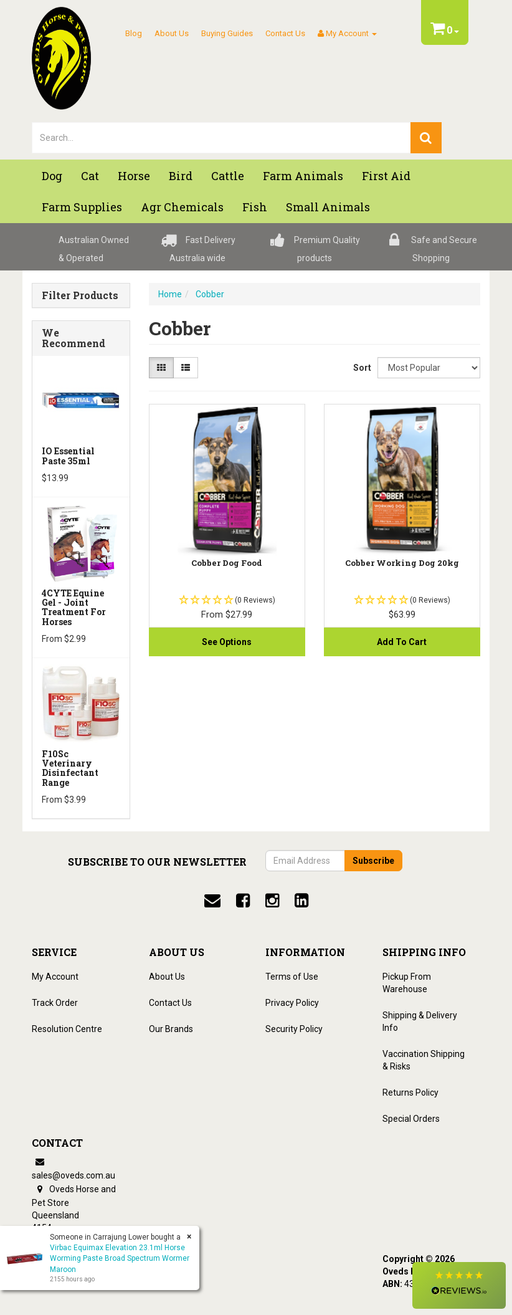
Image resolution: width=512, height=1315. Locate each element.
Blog (133, 33)
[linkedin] (301, 900)
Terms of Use (291, 977)
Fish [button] (254, 206)
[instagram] (272, 900)
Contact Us (285, 33)
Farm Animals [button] (303, 175)
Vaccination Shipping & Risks (423, 1060)
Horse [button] (134, 175)
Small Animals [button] (328, 206)
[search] (426, 137)
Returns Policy (410, 1092)
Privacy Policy (292, 1003)
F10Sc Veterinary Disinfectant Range (70, 768)
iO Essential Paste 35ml (68, 455)
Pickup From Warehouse (406, 983)
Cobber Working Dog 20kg (402, 562)
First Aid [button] (386, 175)
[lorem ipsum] (221, 137)
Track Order (55, 1003)
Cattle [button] (227, 175)
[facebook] (243, 900)
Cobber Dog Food (226, 562)
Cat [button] (90, 175)
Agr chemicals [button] (182, 206)
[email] (212, 900)
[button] (459, 1285)
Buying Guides (227, 33)
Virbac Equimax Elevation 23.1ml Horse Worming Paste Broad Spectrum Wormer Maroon (119, 1258)
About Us (171, 33)
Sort (360, 368)
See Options (227, 642)
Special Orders (411, 1119)
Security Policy (294, 1029)
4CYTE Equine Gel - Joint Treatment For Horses (74, 607)
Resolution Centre (67, 1029)
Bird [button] (180, 175)
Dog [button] (52, 175)
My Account (55, 977)
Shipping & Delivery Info (419, 1021)
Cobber (210, 294)
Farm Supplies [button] (82, 206)
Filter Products (80, 295)
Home (170, 294)
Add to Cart (402, 642)
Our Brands (171, 1029)
